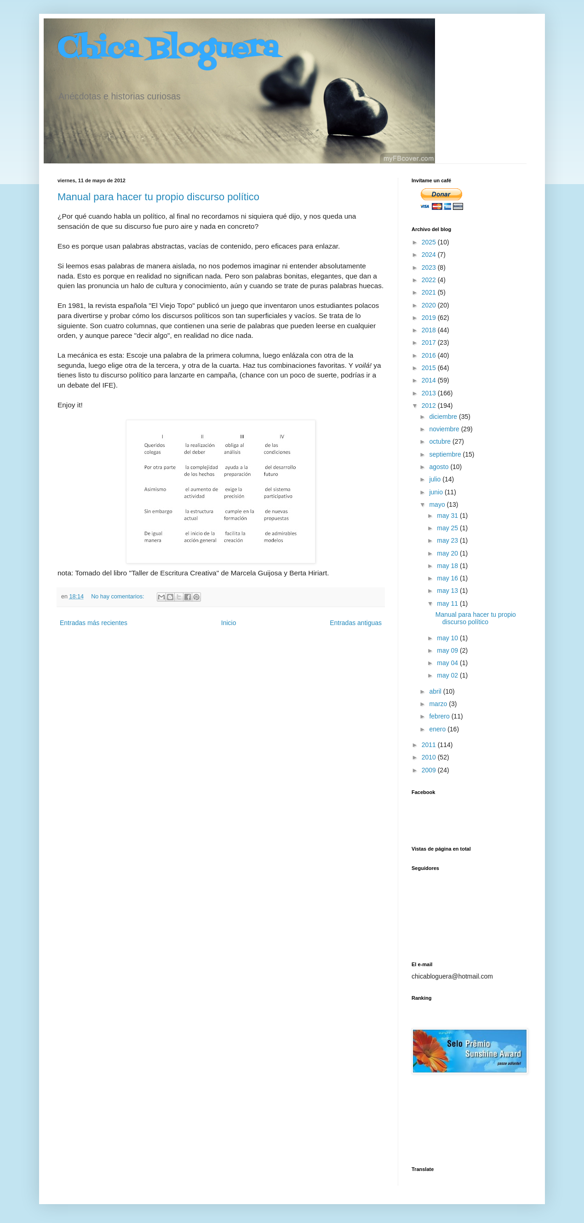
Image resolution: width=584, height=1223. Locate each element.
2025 (430, 242)
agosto (439, 466)
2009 (430, 770)
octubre (440, 441)
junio (436, 492)
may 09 (448, 650)
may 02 (448, 675)
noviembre (445, 429)
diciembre (444, 416)
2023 (430, 267)
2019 (430, 317)
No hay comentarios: (118, 596)
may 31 (448, 515)
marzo (439, 703)
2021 (430, 292)
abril (436, 691)
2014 (430, 380)
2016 (430, 355)
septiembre (446, 454)
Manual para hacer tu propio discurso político (158, 197)
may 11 (448, 603)
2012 (430, 405)
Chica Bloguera (168, 49)
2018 (430, 330)
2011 (430, 744)
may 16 (448, 578)
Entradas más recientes (93, 622)
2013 (430, 393)
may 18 (448, 565)
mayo (438, 504)
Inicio (228, 622)
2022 (430, 280)
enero (438, 729)
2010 (430, 757)
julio (435, 479)
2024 (430, 254)
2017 (430, 342)
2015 (430, 367)
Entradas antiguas (356, 622)
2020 (430, 305)
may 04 (448, 663)
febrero (440, 716)
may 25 (448, 528)
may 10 (448, 638)
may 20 (448, 553)
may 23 (448, 540)
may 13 (448, 590)
